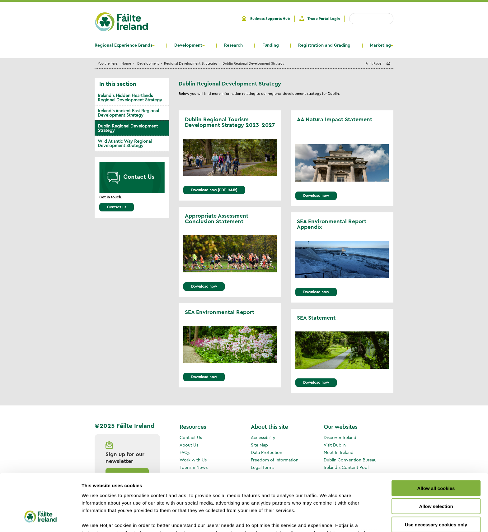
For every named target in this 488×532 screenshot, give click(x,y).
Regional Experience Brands (123, 45)
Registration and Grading (324, 45)
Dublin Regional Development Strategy (128, 128)
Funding (270, 45)
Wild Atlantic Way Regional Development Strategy (125, 143)
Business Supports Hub (270, 19)
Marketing (380, 45)
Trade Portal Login (323, 19)
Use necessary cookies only (436, 477)
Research (233, 45)
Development (188, 45)
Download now (204, 286)
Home (126, 63)
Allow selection (436, 459)
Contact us (116, 207)
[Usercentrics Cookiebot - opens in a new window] (40, 520)
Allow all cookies (436, 441)
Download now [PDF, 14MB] (214, 189)
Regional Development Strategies (190, 63)
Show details (326, 519)
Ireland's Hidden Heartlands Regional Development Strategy (130, 98)
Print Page (373, 63)
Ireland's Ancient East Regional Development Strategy (128, 113)
